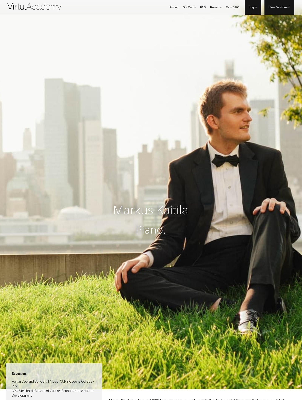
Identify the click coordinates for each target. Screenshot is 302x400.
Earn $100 (233, 7)
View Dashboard (279, 7)
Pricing (173, 7)
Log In (253, 7)
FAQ (203, 7)
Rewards (216, 7)
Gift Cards (189, 7)
